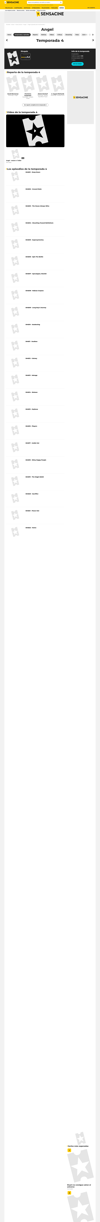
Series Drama (19, 31)
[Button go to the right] (93, 42)
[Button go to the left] (90, 42)
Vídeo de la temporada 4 (22, 119)
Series (12, 31)
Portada (8, 31)
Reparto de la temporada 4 (23, 79)
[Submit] (60, 2)
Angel (24, 31)
